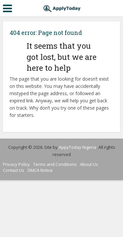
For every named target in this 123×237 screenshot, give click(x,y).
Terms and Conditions (55, 164)
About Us (89, 164)
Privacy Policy (16, 164)
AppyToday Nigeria (77, 147)
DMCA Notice (40, 170)
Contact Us (13, 170)
